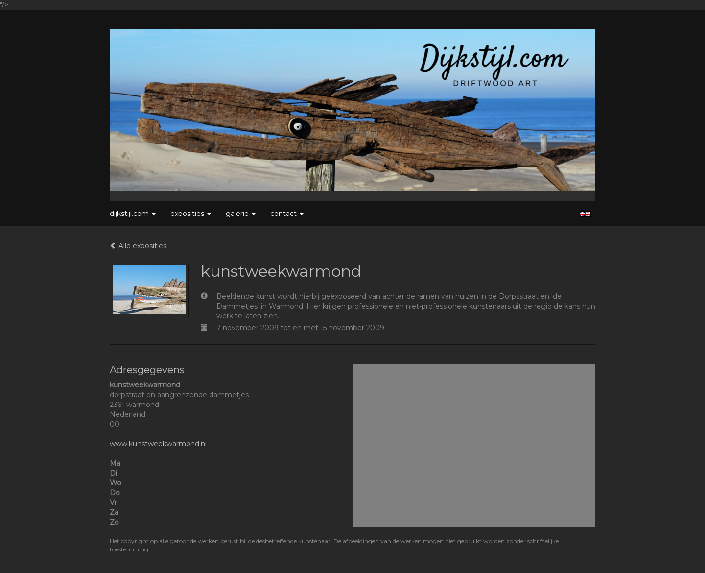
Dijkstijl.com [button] (133, 213)
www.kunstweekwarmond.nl (158, 443)
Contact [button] (287, 213)
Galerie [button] (241, 213)
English (585, 214)
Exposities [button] (190, 213)
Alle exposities (138, 245)
